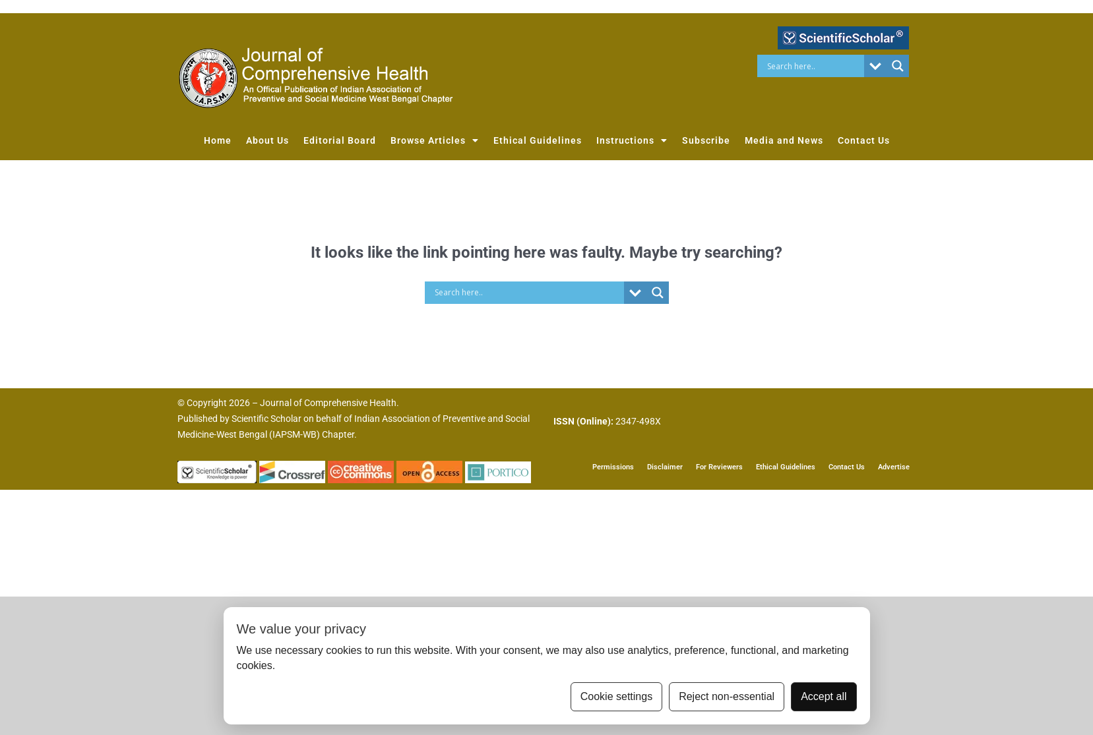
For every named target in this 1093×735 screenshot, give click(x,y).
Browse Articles (434, 140)
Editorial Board (339, 140)
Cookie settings (616, 696)
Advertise (894, 466)
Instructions (632, 140)
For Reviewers (719, 466)
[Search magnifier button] (898, 66)
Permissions (613, 466)
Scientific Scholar (266, 418)
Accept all (823, 696)
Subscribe (706, 140)
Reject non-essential (726, 696)
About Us (267, 140)
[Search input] (814, 66)
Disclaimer (665, 466)
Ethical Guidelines (537, 140)
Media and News (784, 140)
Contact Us (864, 140)
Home (218, 140)
